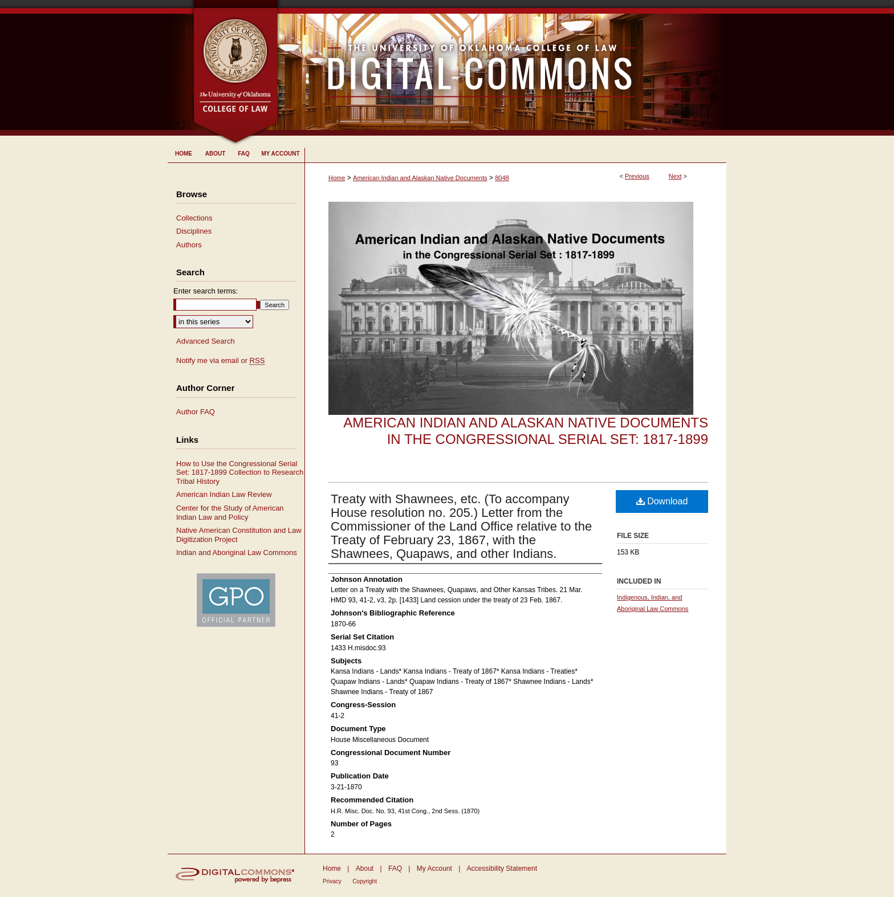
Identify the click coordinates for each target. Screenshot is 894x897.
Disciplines (194, 231)
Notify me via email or (220, 360)
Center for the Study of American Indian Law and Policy (230, 512)
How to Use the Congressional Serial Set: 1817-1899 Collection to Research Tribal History (239, 472)
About (364, 868)
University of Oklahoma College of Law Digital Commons (502, 68)
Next (675, 176)
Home (336, 177)
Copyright (364, 881)
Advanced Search (205, 341)
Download (662, 501)
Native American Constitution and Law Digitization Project (239, 535)
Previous (637, 176)
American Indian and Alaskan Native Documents (420, 177)
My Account (434, 868)
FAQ (395, 868)
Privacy (332, 881)
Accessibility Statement (502, 868)
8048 (502, 177)
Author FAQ (195, 411)
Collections (194, 218)
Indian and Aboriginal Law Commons (236, 552)
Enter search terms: (205, 291)
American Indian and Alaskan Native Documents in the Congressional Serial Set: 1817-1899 (525, 431)
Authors (189, 244)
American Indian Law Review (224, 494)
